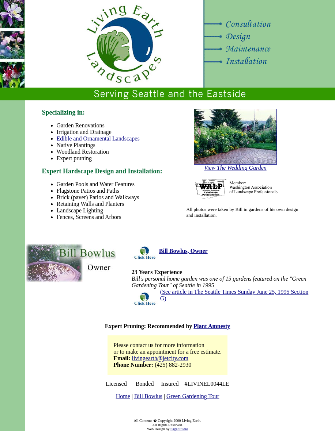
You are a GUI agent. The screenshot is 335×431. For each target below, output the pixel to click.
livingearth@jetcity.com (160, 358)
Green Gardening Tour (192, 396)
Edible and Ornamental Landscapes (98, 138)
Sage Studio (179, 429)
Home (123, 396)
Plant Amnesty (211, 326)
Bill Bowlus (148, 396)
